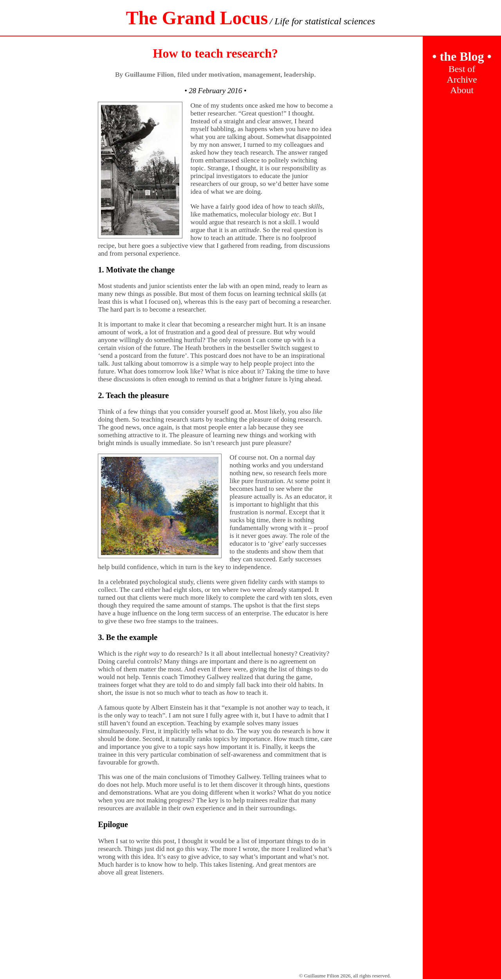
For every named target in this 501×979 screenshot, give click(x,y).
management (261, 74)
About (462, 90)
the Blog (461, 56)
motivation (224, 74)
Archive (462, 79)
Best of (462, 69)
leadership (299, 74)
